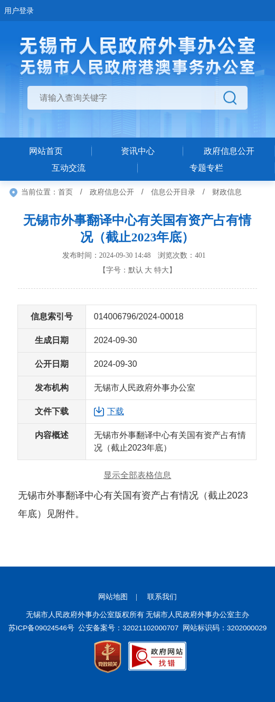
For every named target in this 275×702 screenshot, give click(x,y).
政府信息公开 (112, 192)
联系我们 (162, 597)
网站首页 (46, 151)
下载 (115, 411)
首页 (65, 192)
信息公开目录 (173, 192)
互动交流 (69, 167)
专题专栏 (206, 167)
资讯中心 (138, 151)
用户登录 (19, 10)
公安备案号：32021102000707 (128, 628)
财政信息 (227, 192)
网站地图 (113, 597)
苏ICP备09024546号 (41, 628)
